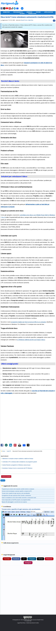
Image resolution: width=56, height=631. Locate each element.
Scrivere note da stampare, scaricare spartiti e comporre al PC (17, 491)
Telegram (32, 559)
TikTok (40, 559)
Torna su (3, 480)
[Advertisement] (28, 409)
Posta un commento (6, 476)
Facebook (16, 559)
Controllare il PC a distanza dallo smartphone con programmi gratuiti (19, 462)
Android (29, 12)
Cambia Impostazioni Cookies (32, 622)
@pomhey (30, 20)
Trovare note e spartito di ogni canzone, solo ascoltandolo (16, 493)
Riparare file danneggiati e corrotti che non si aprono (14, 502)
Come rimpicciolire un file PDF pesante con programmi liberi (16, 499)
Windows (6, 12)
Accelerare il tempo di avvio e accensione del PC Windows (17, 468)
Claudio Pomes (24, 20)
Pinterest (49, 559)
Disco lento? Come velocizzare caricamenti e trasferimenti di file (27, 17)
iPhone (38, 12)
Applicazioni (48, 12)
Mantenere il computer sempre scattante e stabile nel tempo (17, 458)
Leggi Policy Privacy (21, 622)
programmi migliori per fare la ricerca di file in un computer (28, 322)
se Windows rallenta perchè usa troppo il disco (31, 339)
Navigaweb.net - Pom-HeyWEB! (20, 619)
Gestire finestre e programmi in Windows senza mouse (16, 465)
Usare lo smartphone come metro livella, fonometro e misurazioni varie (19, 497)
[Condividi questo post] (54, 21)
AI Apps (22, 13)
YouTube (7, 559)
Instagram (28, 563)
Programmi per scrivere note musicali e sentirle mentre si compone (18, 489)
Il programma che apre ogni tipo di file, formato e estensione (16, 495)
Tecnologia (32, 13)
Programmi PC (18, 12)
